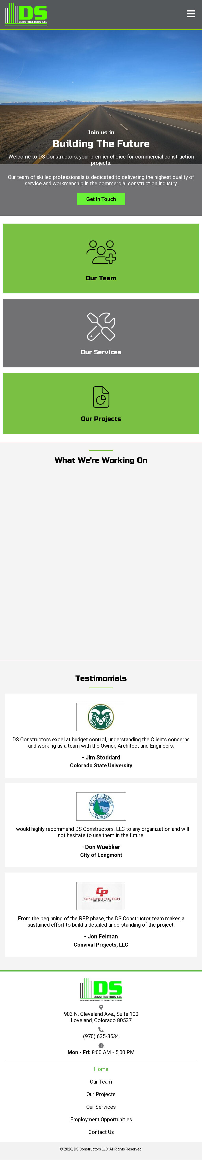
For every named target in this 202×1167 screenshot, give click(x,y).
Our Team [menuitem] (101, 1082)
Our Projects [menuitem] (101, 1094)
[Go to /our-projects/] (101, 403)
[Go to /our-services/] (101, 333)
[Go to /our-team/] (101, 258)
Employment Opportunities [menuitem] (101, 1119)
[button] (101, 199)
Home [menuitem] (101, 1069)
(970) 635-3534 (101, 1036)
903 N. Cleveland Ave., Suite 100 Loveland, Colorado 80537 (101, 1017)
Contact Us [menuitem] (101, 1132)
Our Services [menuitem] (101, 1107)
